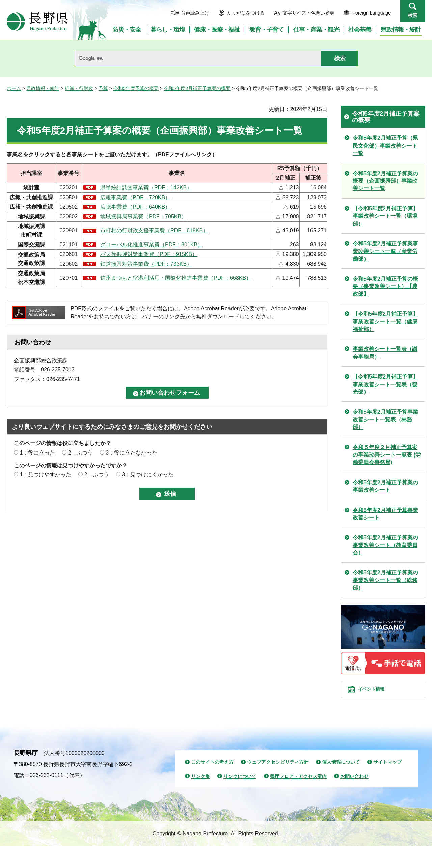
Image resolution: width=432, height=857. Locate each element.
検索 (412, 15)
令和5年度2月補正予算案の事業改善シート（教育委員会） (385, 545)
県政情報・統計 (42, 88)
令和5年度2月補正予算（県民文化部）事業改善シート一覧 (385, 145)
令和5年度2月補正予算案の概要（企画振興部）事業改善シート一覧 (385, 181)
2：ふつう (80, 453)
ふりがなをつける (246, 13)
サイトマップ (387, 773)
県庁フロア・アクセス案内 (298, 787)
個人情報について (341, 773)
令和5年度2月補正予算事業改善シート (385, 513)
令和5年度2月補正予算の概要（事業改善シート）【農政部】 (385, 286)
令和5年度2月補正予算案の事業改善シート (385, 486)
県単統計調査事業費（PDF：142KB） (146, 187)
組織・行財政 (79, 88)
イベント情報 (378, 695)
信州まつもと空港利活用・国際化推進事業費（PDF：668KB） (175, 278)
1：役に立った (37, 453)
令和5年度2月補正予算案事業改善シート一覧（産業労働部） (385, 251)
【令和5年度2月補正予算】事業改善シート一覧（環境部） (385, 216)
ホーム (14, 88)
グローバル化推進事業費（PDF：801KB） (151, 245)
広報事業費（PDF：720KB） (135, 197)
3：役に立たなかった (131, 453)
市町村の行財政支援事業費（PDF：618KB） (154, 230)
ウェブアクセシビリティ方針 (277, 773)
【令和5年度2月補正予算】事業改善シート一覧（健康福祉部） (385, 321)
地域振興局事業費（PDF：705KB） (143, 216)
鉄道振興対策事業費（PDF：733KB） (146, 264)
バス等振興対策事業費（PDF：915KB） (148, 254)
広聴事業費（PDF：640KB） (135, 207)
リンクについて (239, 787)
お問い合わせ (354, 787)
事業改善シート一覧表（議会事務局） (385, 352)
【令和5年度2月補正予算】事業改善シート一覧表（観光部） (385, 384)
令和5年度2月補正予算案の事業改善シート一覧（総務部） (385, 580)
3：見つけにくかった (147, 474)
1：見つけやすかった (45, 474)
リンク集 (200, 787)
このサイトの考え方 (212, 773)
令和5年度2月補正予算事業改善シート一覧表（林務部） (385, 419)
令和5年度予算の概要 (136, 88)
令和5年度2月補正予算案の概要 (197, 88)
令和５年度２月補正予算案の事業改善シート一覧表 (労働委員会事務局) (387, 454)
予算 (103, 88)
